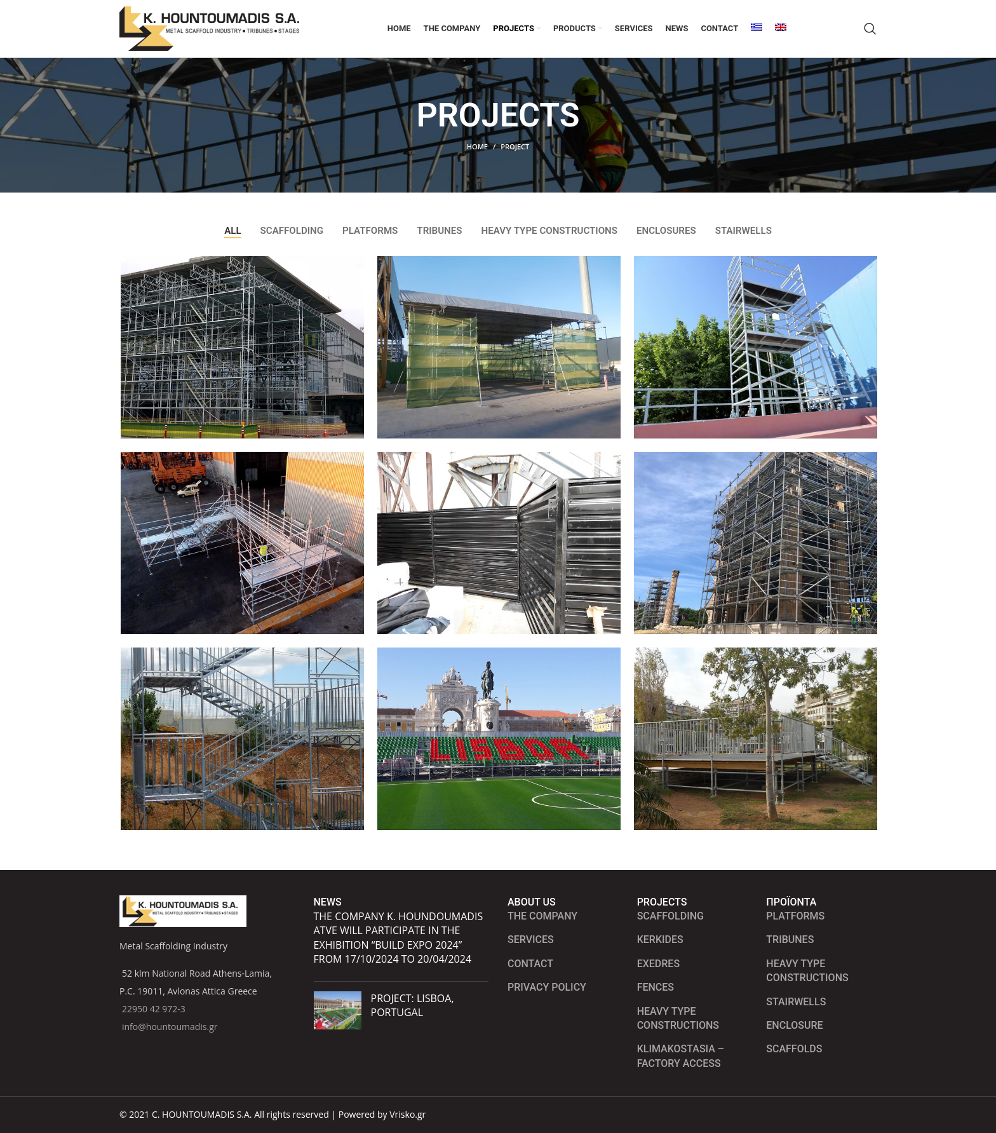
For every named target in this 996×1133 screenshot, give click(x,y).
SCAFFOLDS (794, 1049)
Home (477, 159)
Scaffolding (670, 916)
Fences (655, 987)
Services (531, 939)
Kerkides (660, 939)
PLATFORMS (795, 916)
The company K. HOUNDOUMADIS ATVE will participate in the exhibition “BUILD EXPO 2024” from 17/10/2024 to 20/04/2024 (398, 937)
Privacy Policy (547, 987)
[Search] (870, 35)
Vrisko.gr (407, 1114)
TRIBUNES (790, 939)
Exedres (658, 964)
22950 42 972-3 (153, 1009)
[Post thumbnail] (337, 1010)
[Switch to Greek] (756, 35)
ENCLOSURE (794, 1025)
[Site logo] (214, 34)
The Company (542, 916)
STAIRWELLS (796, 1002)
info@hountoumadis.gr (170, 1027)
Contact (530, 964)
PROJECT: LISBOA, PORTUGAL (412, 1005)
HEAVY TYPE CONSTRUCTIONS (807, 971)
